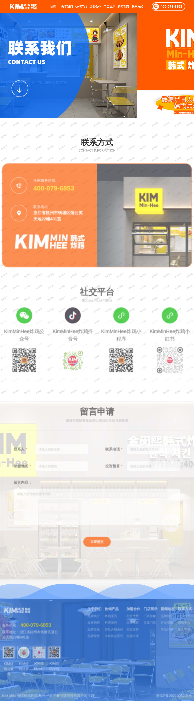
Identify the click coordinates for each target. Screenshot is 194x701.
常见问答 (176, 626)
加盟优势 (137, 611)
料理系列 (113, 619)
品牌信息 (176, 611)
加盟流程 (137, 619)
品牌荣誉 (93, 634)
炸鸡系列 (113, 611)
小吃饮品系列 (116, 634)
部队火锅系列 (116, 626)
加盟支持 (137, 626)
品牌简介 (93, 611)
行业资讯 (176, 619)
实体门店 (156, 619)
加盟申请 (137, 634)
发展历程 (93, 619)
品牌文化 (93, 626)
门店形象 (156, 611)
